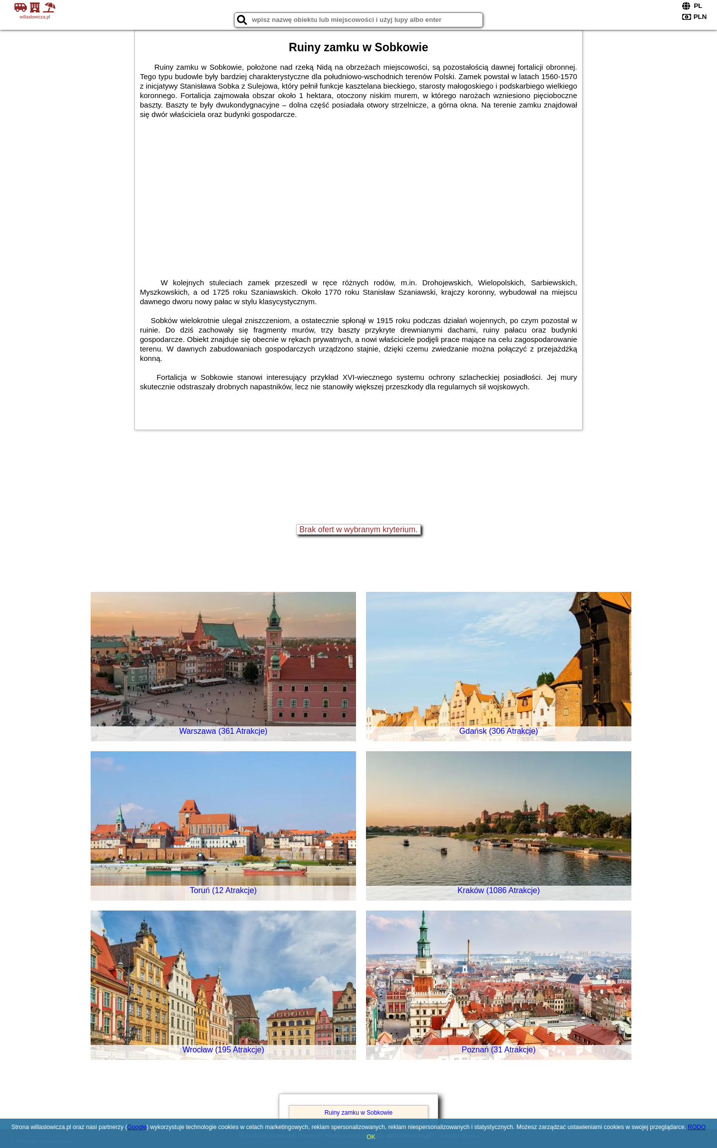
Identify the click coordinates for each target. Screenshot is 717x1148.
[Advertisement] (358, 193)
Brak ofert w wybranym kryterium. (358, 529)
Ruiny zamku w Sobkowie (359, 1112)
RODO (697, 1127)
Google (136, 1127)
